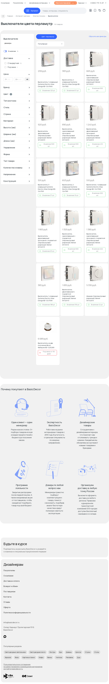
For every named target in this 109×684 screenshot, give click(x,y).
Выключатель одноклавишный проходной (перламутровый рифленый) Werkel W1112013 (69, 134)
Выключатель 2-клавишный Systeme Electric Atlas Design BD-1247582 (71, 83)
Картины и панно (29, 657)
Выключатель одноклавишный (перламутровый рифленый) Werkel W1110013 (93, 79)
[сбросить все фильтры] (96, 36)
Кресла (78, 652)
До (16, 79)
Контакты (7, 597)
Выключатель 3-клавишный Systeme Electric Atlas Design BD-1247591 (47, 188)
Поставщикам (9, 591)
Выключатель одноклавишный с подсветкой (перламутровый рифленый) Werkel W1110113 (69, 239)
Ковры (41, 657)
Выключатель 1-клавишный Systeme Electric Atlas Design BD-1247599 (48, 298)
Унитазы (59, 657)
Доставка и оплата (11, 581)
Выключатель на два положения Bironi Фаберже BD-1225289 (46, 345)
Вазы (17, 657)
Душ (78, 657)
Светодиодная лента (37, 652)
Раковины (69, 657)
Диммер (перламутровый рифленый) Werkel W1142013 (96, 298)
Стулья (87, 652)
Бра (60, 652)
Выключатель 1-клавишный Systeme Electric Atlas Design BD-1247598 (96, 187)
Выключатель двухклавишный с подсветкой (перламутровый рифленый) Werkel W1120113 (69, 295)
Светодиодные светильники (15, 652)
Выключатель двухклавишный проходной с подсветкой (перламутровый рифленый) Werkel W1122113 (47, 241)
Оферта (7, 607)
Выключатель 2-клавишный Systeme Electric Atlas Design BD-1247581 (71, 188)
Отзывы (7, 602)
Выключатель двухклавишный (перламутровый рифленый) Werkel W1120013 (45, 135)
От (6, 79)
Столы (96, 652)
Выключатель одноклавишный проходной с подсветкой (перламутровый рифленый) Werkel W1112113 (95, 239)
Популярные (50, 44)
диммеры (7, 43)
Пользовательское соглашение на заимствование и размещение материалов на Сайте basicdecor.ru (23, 666)
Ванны (49, 657)
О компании (8, 576)
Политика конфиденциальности (17, 612)
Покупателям (9, 570)
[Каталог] (32, 11)
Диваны (69, 652)
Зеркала (8, 657)
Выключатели (11, 38)
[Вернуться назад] (3, 16)
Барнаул (82, 3)
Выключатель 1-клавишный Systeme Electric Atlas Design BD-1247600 (48, 84)
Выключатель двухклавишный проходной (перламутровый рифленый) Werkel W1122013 (93, 134)
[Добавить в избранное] (56, 52)
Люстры (52, 652)
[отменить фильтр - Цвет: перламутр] (39, 36)
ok (27, 79)
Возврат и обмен (11, 586)
